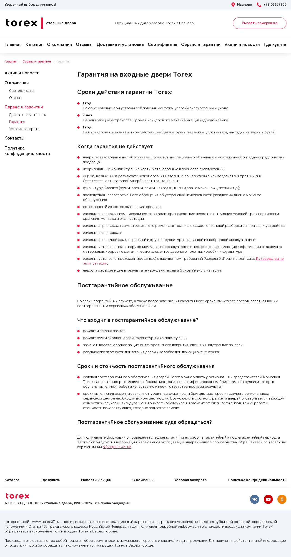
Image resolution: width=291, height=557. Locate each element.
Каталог (34, 45)
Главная (13, 45)
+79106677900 (271, 4)
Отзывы (84, 45)
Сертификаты (162, 45)
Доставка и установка (120, 45)
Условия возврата (24, 129)
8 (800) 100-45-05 (117, 447)
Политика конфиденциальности (257, 480)
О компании (59, 45)
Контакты (14, 138)
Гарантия (63, 61)
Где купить (275, 45)
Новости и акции (96, 480)
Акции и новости (242, 45)
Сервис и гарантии (201, 45)
